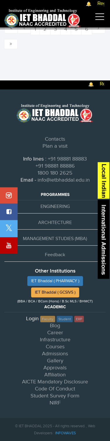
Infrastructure (55, 340)
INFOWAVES (65, 433)
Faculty (47, 319)
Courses (55, 347)
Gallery (55, 361)
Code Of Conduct (55, 389)
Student (64, 319)
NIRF (55, 403)
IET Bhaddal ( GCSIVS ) (55, 292)
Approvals (55, 368)
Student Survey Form (55, 396)
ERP (79, 319)
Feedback (55, 255)
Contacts (55, 139)
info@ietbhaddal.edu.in (64, 180)
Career (55, 333)
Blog (55, 326)
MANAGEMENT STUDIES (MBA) (55, 239)
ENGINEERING (55, 206)
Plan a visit (55, 146)
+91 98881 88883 (67, 159)
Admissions (55, 354)
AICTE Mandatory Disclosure (55, 382)
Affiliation (55, 375)
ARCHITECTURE (55, 222)
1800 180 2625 (55, 173)
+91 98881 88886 (55, 166)
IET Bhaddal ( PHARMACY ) (55, 281)
